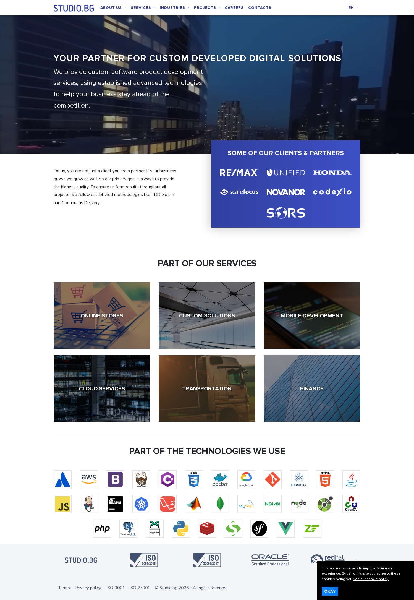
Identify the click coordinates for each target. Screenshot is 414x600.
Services (141, 7)
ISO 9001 (115, 588)
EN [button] (352, 7)
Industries (173, 7)
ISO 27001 (139, 588)
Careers (234, 7)
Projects (205, 7)
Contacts (259, 7)
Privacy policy (88, 588)
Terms (64, 588)
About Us (111, 7)
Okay (330, 591)
